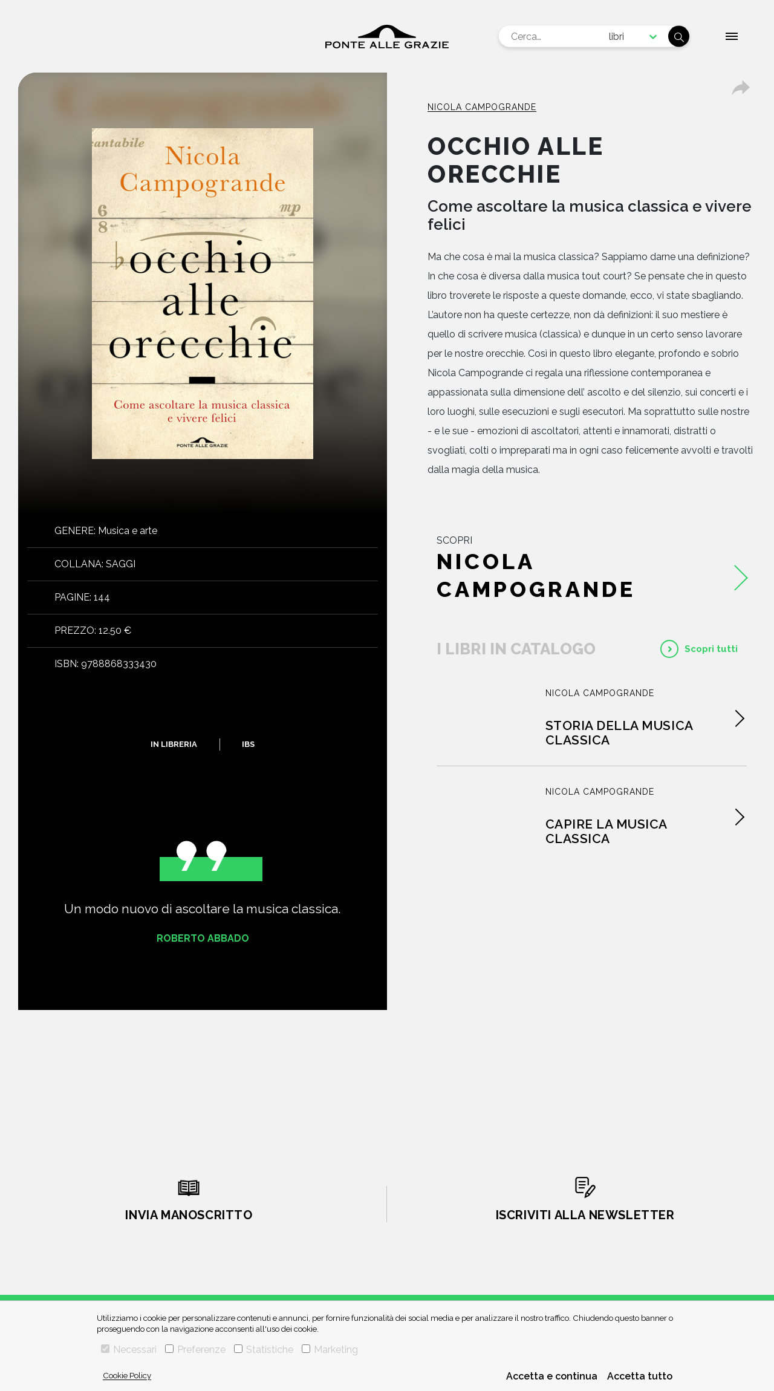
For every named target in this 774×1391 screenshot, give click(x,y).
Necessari (129, 1349)
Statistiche (263, 1349)
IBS (248, 744)
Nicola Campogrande (482, 107)
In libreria (174, 744)
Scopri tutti (711, 648)
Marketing (330, 1349)
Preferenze (195, 1349)
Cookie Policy (127, 1375)
